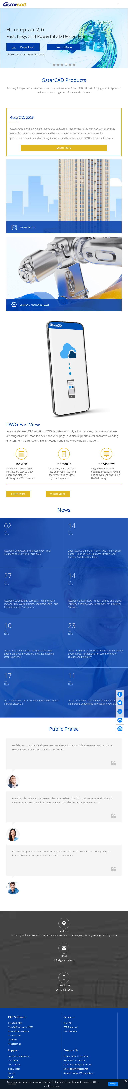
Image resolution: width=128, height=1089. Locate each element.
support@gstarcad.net (83, 1073)
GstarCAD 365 (14, 1035)
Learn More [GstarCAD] (64, 147)
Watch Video (58, 494)
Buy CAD (68, 1023)
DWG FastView (70, 1031)
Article (11, 1077)
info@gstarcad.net (83, 1064)
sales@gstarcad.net (79, 1068)
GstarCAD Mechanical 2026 (20, 1027)
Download (23, 47)
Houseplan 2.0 (14, 1043)
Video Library (14, 1064)
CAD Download (71, 1027)
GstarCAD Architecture (18, 1031)
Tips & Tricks (14, 1068)
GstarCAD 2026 (15, 1023)
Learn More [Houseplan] (64, 47)
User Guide (13, 1060)
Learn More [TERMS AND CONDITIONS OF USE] (55, 1086)
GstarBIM (12, 1039)
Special (11, 1073)
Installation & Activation (19, 1056)
